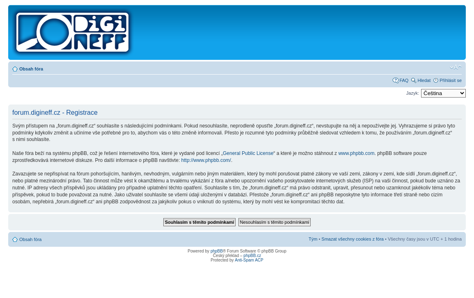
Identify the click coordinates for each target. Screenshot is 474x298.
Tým (313, 239)
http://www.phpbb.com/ (206, 160)
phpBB (217, 251)
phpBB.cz (252, 255)
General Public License (248, 153)
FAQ (403, 80)
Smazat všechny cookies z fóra (352, 239)
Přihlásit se (451, 80)
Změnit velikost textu (456, 67)
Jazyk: (412, 93)
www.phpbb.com (356, 153)
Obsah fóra (31, 68)
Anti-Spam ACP (249, 260)
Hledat (423, 80)
